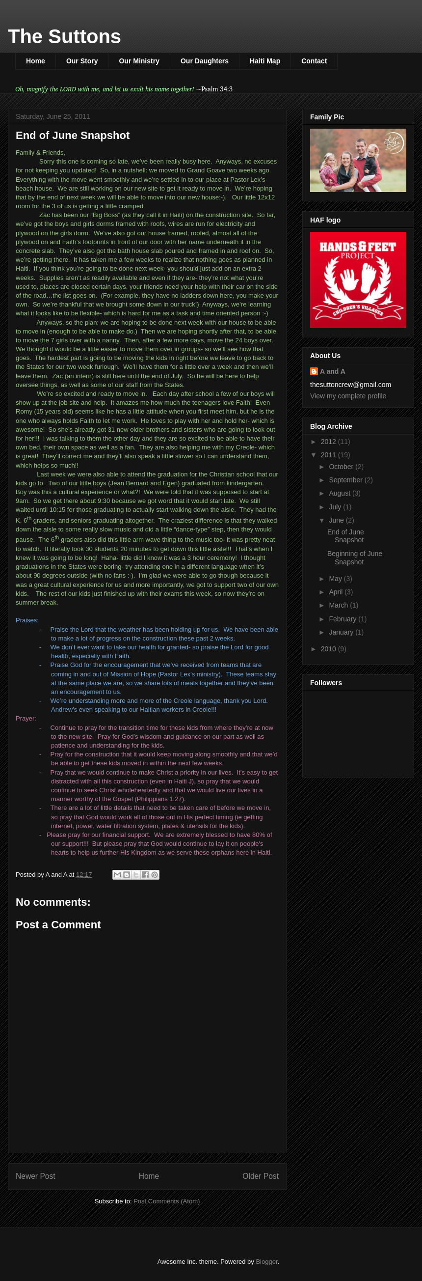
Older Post (260, 1176)
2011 (329, 455)
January (342, 632)
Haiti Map (265, 61)
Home (35, 61)
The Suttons (64, 36)
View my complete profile (348, 396)
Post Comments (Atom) (166, 1201)
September (346, 480)
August (340, 493)
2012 (329, 442)
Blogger (266, 1261)
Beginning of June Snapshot (354, 558)
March (339, 605)
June (337, 520)
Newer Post (35, 1176)
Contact (314, 61)
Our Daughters (205, 61)
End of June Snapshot (345, 536)
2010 (329, 649)
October (342, 467)
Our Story (82, 61)
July (336, 507)
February (343, 619)
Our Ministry (139, 61)
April (336, 592)
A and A (332, 371)
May (336, 579)
